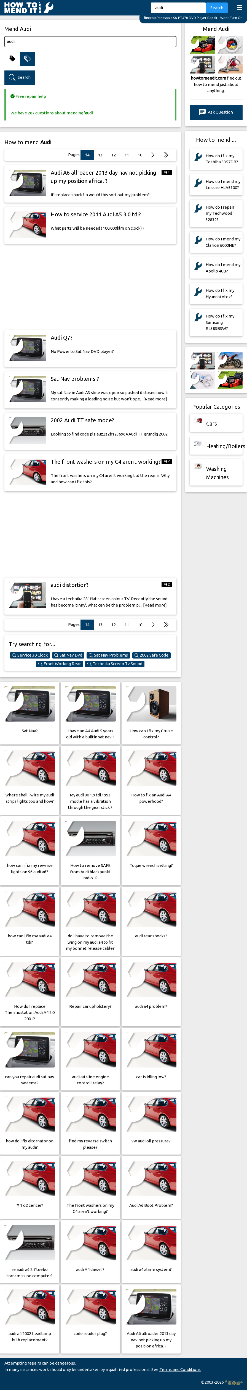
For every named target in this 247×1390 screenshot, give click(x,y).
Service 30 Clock (30, 655)
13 (100, 155)
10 (140, 155)
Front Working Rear (59, 663)
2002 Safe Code (151, 655)
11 (127, 155)
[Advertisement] (90, 287)
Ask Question (216, 112)
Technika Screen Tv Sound (114, 663)
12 (113, 155)
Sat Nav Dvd (68, 655)
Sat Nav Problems (108, 655)
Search (216, 7)
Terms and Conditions (180, 1369)
